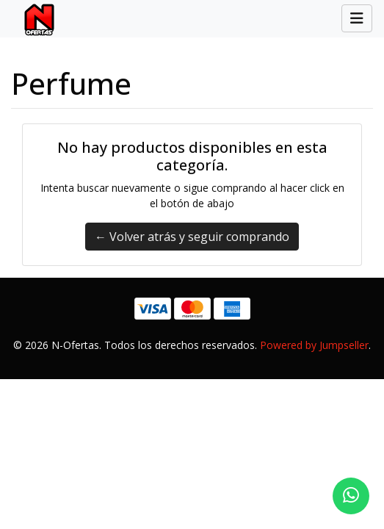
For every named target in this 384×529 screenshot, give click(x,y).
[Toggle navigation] (356, 18)
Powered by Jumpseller (314, 345)
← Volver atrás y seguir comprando (192, 236)
